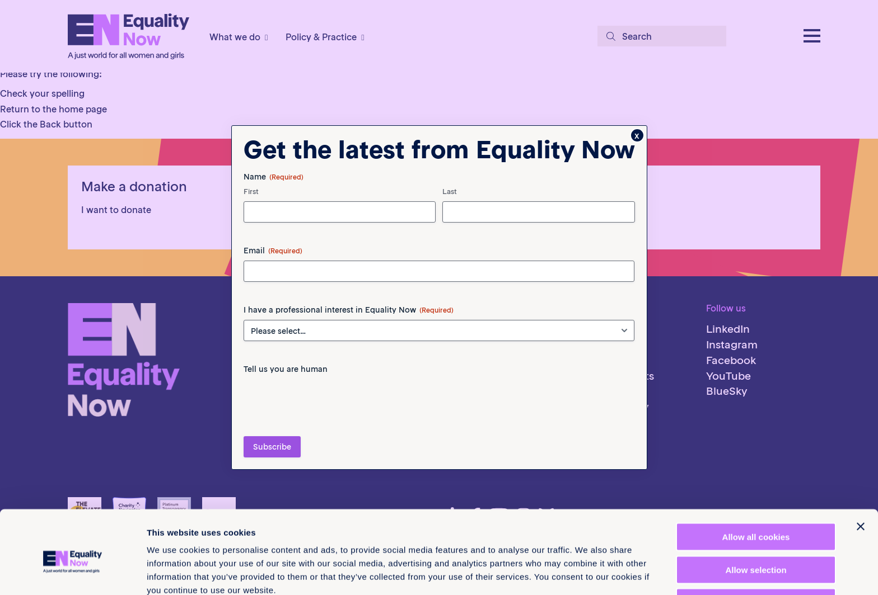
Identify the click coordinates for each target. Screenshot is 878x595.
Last (449, 191)
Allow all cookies (756, 483)
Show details (588, 573)
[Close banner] (861, 473)
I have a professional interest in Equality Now (349, 310)
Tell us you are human (286, 369)
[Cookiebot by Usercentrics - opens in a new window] (73, 573)
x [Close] (636, 135)
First (251, 191)
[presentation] (329, 401)
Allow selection (755, 516)
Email (273, 250)
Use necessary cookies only (756, 549)
